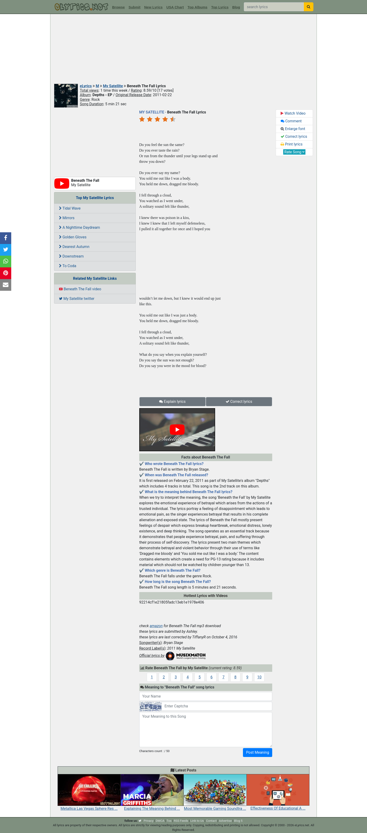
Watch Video (293, 113)
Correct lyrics (239, 401)
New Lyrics (153, 7)
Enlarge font (293, 129)
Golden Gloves (72, 237)
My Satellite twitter (76, 298)
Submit (134, 7)
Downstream (71, 256)
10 (259, 677)
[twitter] (140, 820)
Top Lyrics (219, 7)
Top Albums (197, 7)
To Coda (67, 266)
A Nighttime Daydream (79, 227)
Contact (211, 820)
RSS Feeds (181, 820)
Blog (236, 7)
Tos (169, 820)
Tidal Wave (70, 208)
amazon (156, 626)
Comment (291, 121)
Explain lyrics (172, 401)
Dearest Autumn (74, 246)
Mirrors (66, 218)
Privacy (149, 820)
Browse (118, 7)
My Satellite (113, 86)
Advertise (225, 820)
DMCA (160, 820)
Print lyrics (292, 144)
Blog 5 (238, 820)
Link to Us (197, 820)
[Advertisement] (183, 49)
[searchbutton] (308, 6)
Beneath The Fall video (80, 289)
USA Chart (175, 7)
